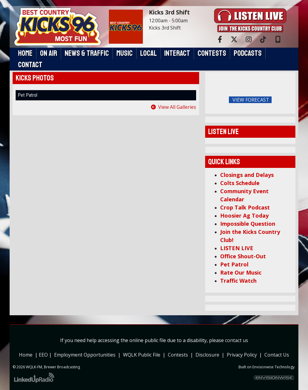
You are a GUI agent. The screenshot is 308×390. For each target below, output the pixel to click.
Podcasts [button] (248, 53)
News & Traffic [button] (87, 53)
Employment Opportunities (85, 354)
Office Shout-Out (243, 256)
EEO (44, 354)
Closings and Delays (247, 174)
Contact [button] (30, 65)
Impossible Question (247, 223)
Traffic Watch (238, 280)
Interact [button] (177, 53)
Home (25, 354)
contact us (236, 340)
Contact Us (276, 354)
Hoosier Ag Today (244, 215)
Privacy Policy (243, 354)
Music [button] (124, 53)
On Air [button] (48, 53)
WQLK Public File (141, 354)
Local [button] (148, 53)
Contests (178, 354)
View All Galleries (177, 107)
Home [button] (25, 53)
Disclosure (207, 354)
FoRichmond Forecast (289, 100)
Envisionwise (263, 367)
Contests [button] (212, 53)
